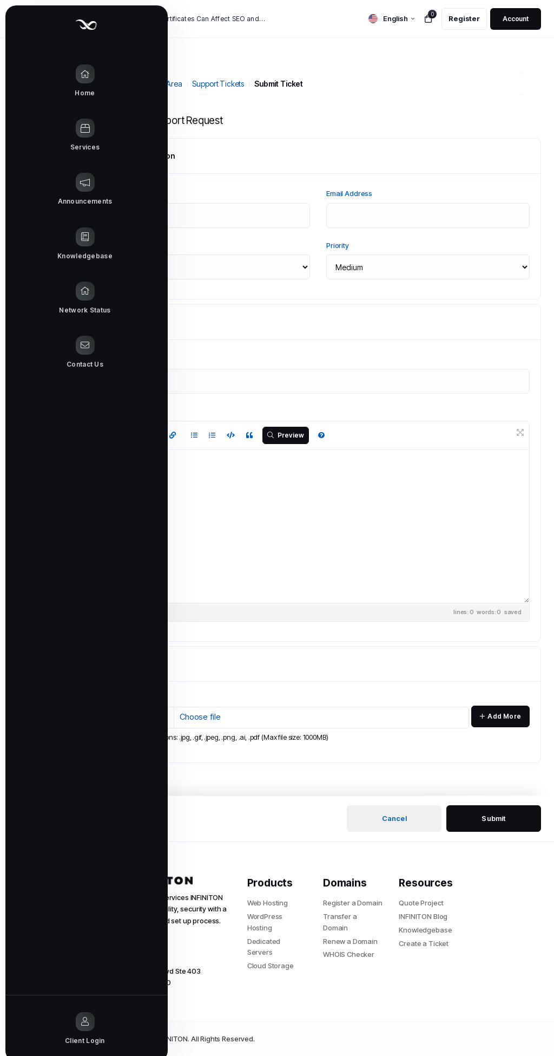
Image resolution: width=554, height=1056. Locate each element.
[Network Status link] (43, 298)
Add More (500, 716)
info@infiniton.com (131, 957)
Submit (493, 818)
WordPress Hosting (265, 922)
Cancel (394, 818)
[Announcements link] (43, 189)
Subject (119, 359)
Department (126, 245)
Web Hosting (267, 902)
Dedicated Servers (264, 947)
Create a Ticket (424, 943)
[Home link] (43, 81)
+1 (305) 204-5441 (130, 942)
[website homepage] (163, 880)
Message (122, 411)
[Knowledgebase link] (43, 244)
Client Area (164, 83)
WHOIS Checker (348, 954)
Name (116, 193)
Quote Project (421, 902)
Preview (286, 435)
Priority (337, 245)
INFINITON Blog (423, 916)
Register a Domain (352, 902)
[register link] (464, 19)
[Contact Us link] (43, 352)
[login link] (515, 19)
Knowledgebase (425, 929)
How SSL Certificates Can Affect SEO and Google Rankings (197, 19)
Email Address (349, 193)
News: (109, 19)
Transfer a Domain (340, 922)
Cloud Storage (270, 965)
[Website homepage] (43, 24)
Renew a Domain (350, 941)
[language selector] (391, 18)
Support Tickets (218, 83)
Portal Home (115, 83)
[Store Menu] (43, 135)
